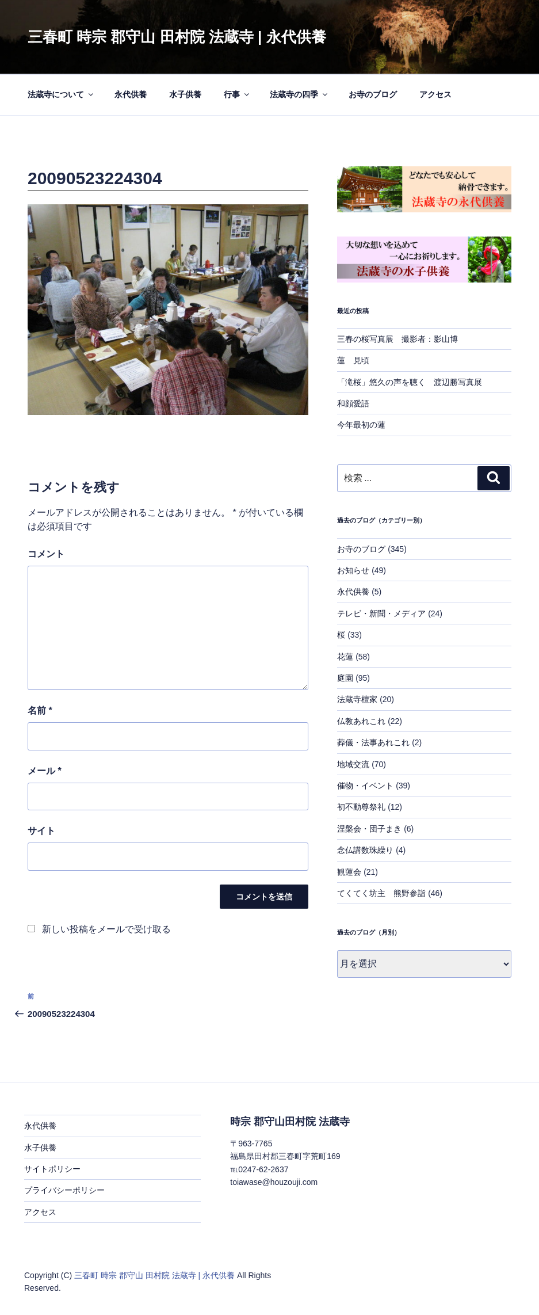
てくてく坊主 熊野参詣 (381, 893)
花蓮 (345, 656)
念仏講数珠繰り (365, 850)
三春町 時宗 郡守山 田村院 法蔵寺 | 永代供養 (177, 36)
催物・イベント (365, 785)
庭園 (345, 678)
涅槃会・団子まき (369, 828)
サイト (41, 831)
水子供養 (185, 94)
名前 (40, 710)
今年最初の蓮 (361, 424)
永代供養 (130, 94)
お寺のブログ (373, 94)
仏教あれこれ (361, 721)
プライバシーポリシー (64, 1190)
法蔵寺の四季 (299, 94)
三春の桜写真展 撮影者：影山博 (397, 339)
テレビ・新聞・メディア (381, 613)
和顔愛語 (353, 403)
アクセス (435, 94)
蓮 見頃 (353, 360)
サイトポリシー (52, 1168)
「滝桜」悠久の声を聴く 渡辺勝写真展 (409, 382)
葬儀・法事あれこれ (373, 742)
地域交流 (353, 764)
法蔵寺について (61, 94)
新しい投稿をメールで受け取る (106, 929)
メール (45, 771)
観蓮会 (349, 871)
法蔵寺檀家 (357, 699)
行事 (237, 94)
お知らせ (353, 570)
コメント (46, 554)
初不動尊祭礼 (361, 806)
